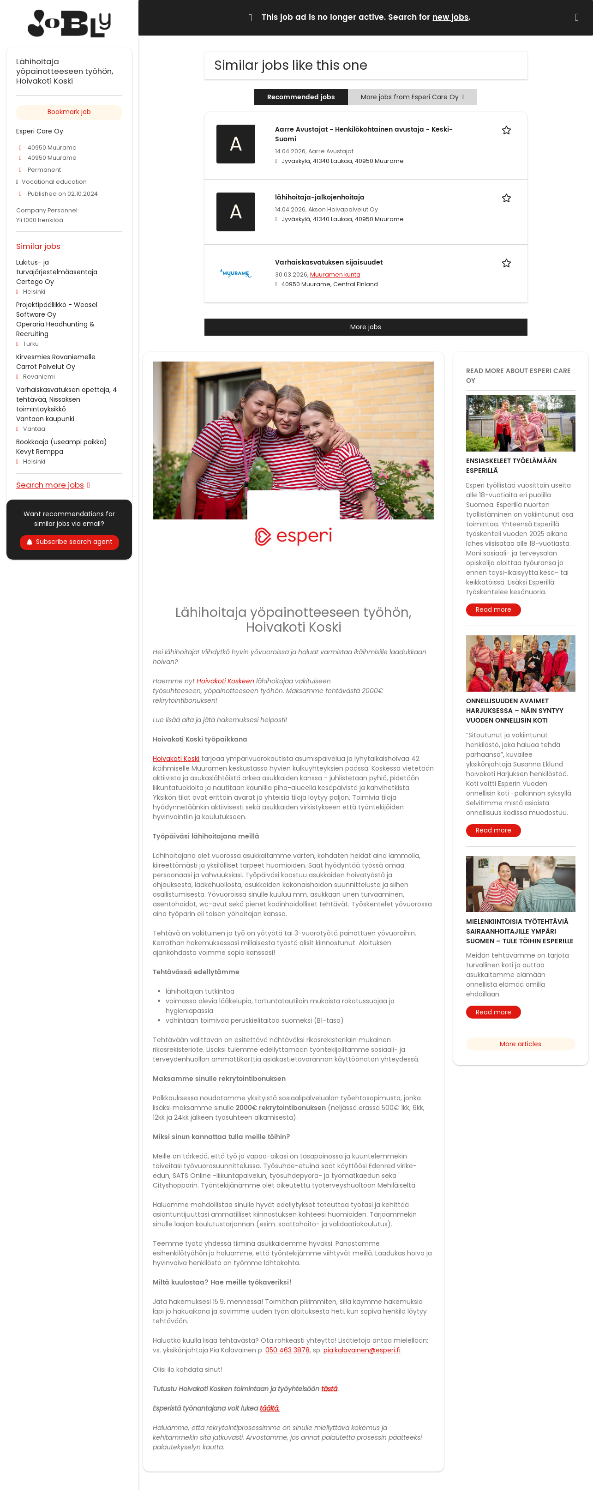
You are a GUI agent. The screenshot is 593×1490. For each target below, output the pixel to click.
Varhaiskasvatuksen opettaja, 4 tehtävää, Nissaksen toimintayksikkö (66, 399)
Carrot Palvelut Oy (45, 366)
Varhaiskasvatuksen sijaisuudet (329, 262)
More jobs (365, 327)
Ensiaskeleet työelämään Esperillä (511, 466)
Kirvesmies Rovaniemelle (56, 357)
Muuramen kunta (335, 274)
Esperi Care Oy (39, 131)
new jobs (450, 17)
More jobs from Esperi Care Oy (412, 97)
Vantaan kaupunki (45, 418)
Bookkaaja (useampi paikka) (61, 441)
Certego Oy (35, 281)
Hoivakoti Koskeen (225, 681)
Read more (493, 609)
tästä (329, 1388)
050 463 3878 (287, 1350)
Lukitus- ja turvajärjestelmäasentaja (56, 267)
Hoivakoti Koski (176, 758)
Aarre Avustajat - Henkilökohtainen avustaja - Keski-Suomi (364, 134)
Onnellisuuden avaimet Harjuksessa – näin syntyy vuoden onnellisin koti (514, 711)
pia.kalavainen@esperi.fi (362, 1350)
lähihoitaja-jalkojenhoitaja (320, 197)
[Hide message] (578, 17)
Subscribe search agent (69, 541)
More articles (520, 1044)
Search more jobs (50, 484)
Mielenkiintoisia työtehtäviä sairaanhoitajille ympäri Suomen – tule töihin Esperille (520, 932)
